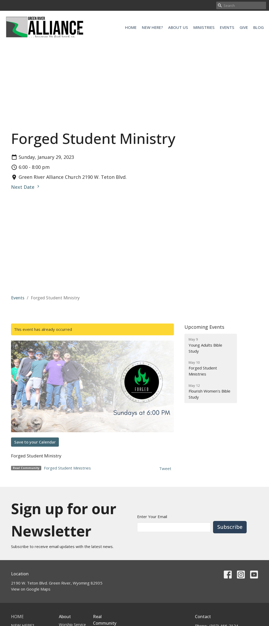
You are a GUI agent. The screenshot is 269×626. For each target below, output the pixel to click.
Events (227, 27)
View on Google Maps (30, 589)
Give (244, 27)
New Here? (152, 27)
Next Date (26, 187)
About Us (178, 27)
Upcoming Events (204, 327)
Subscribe (229, 526)
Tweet (165, 468)
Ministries (204, 27)
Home (131, 27)
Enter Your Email (152, 516)
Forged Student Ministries (67, 468)
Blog (258, 27)
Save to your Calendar (35, 442)
